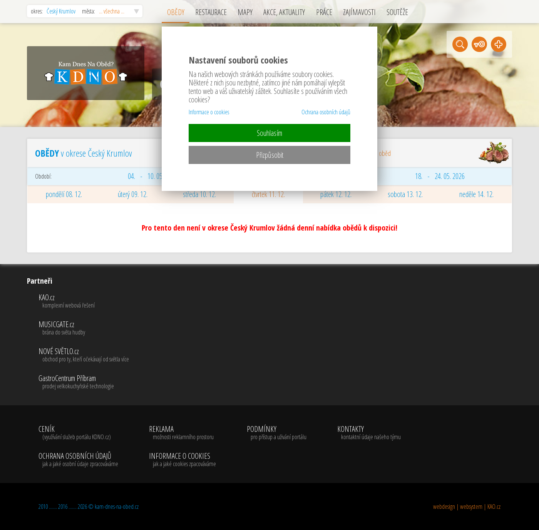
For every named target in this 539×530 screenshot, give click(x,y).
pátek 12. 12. (336, 194)
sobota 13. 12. (405, 194)
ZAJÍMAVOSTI (359, 12)
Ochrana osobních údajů (325, 112)
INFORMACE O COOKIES (182, 460)
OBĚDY (175, 12)
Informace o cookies (209, 112)
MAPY (245, 12)
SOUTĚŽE (397, 12)
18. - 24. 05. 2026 (440, 176)
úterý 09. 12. (132, 194)
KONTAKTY (369, 433)
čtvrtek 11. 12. (268, 194)
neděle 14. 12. (476, 194)
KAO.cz (83, 301)
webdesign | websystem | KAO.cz (466, 506)
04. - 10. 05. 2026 (152, 176)
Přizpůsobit (269, 155)
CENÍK (78, 433)
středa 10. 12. (199, 194)
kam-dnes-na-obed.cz (117, 506)
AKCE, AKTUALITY (284, 12)
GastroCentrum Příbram (83, 382)
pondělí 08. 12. (64, 194)
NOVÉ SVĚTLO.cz (83, 355)
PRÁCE (324, 12)
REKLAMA (182, 433)
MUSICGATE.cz (83, 328)
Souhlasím (269, 133)
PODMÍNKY (276, 433)
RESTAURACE (211, 12)
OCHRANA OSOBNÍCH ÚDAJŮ (78, 460)
